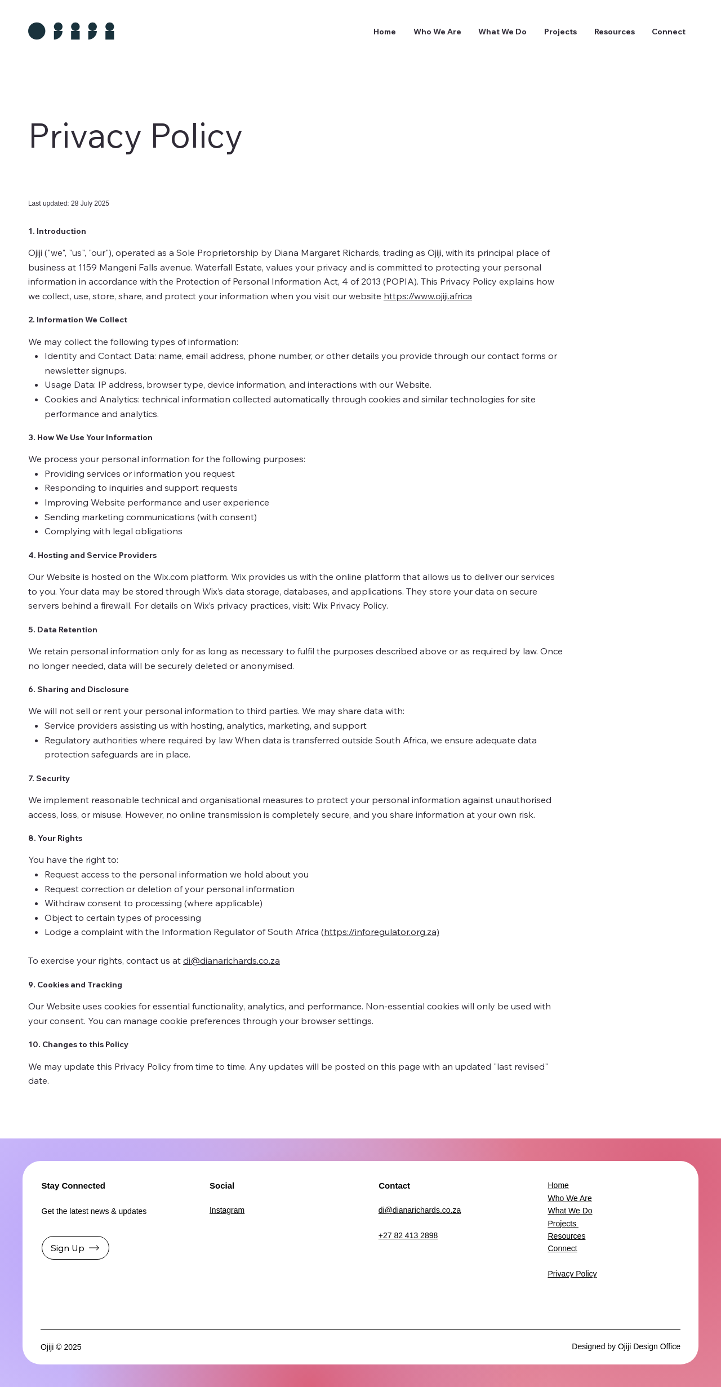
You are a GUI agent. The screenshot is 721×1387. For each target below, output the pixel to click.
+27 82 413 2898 (408, 1235)
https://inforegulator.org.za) (381, 931)
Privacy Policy (572, 1273)
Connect (562, 1248)
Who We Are (569, 1198)
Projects (563, 1223)
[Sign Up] (75, 1248)
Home (558, 1185)
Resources (566, 1235)
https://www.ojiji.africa (428, 296)
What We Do (570, 1210)
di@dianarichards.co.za (231, 960)
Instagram (227, 1210)
